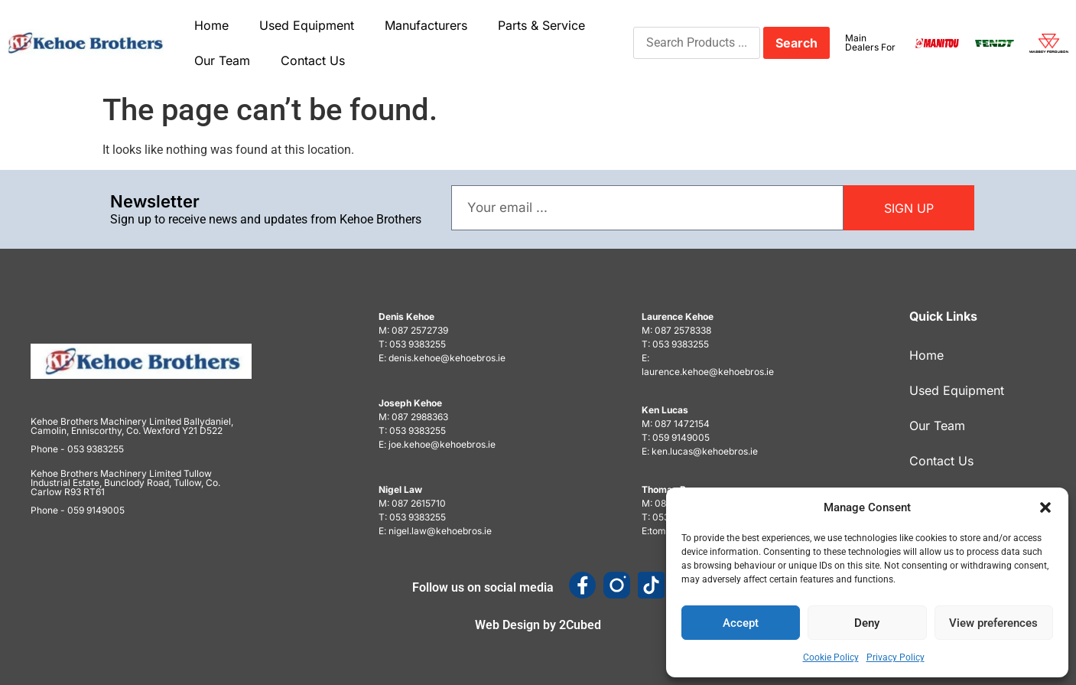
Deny (866, 623)
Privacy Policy (895, 657)
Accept (741, 623)
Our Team (222, 60)
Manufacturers (426, 25)
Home (211, 25)
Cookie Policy (831, 657)
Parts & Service (541, 25)
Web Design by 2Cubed (538, 625)
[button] (1045, 507)
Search (796, 43)
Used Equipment (306, 25)
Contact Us (313, 60)
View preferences (993, 623)
